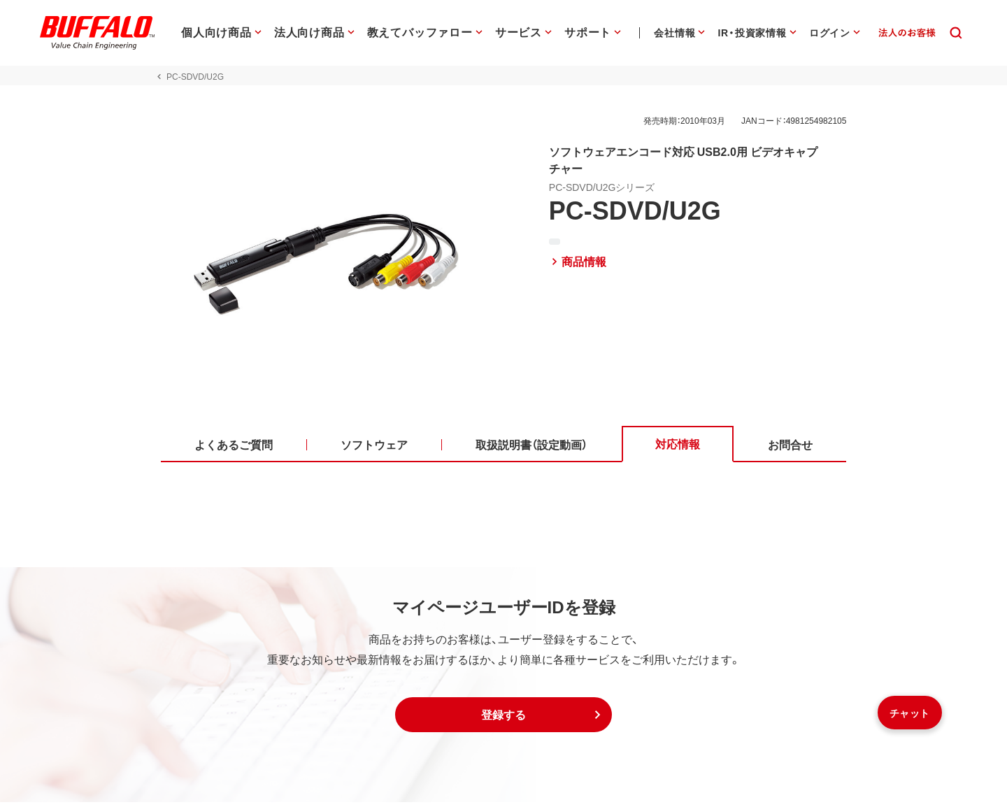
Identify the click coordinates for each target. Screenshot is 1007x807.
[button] (503, 719)
